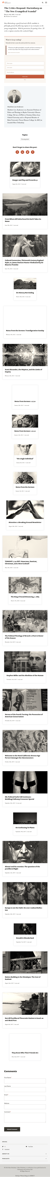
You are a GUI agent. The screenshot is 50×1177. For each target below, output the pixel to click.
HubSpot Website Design (21, 1176)
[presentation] (46, 3)
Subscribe (25, 76)
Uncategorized (25, 139)
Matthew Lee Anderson (11, 17)
